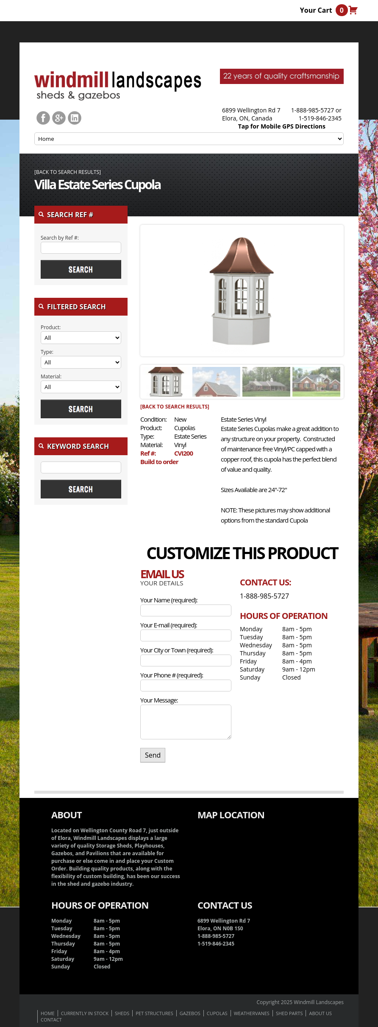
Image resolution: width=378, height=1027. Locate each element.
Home (48, 1013)
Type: (47, 351)
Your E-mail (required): (168, 625)
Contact (51, 1019)
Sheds (122, 1013)
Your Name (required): (168, 600)
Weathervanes (252, 1013)
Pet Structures (154, 1013)
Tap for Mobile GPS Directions (281, 126)
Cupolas (217, 1013)
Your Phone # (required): (171, 675)
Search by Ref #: (60, 237)
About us (320, 1013)
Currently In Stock (84, 1013)
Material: (51, 376)
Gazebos (190, 1013)
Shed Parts (289, 1013)
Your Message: (159, 700)
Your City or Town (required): (176, 650)
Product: (51, 327)
